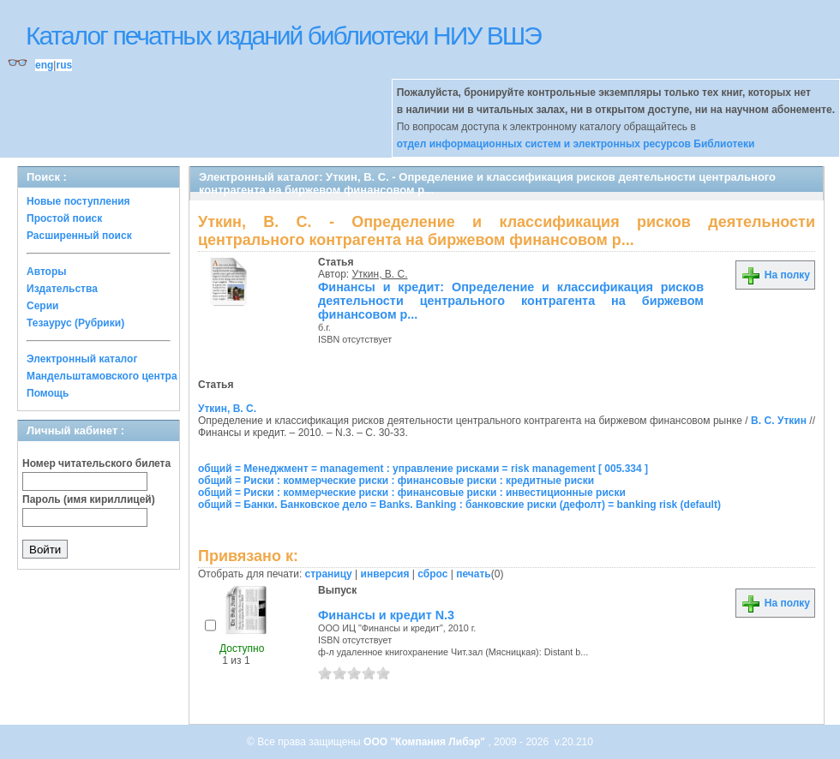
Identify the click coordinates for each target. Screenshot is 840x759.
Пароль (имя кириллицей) (88, 499)
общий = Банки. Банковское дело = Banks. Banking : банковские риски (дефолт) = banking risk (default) (459, 505)
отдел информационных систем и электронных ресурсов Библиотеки (576, 144)
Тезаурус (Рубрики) (75, 323)
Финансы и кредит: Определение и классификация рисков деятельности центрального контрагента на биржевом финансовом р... (511, 300)
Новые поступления (78, 201)
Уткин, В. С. (380, 274)
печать (473, 574)
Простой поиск (64, 218)
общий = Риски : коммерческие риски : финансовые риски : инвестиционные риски (412, 493)
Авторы (47, 272)
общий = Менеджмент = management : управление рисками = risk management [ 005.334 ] (423, 469)
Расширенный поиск (79, 236)
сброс (432, 574)
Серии (42, 306)
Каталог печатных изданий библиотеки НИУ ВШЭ (283, 35)
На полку (775, 275)
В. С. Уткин (779, 421)
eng (44, 65)
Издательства (62, 289)
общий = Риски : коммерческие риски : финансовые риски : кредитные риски (396, 481)
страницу (328, 574)
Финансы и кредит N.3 (386, 615)
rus (64, 65)
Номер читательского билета (96, 463)
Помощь (48, 393)
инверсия (385, 574)
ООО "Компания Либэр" (425, 742)
